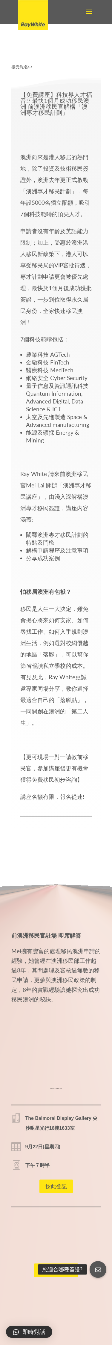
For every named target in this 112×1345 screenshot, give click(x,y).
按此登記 (56, 1186)
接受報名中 (21, 66)
